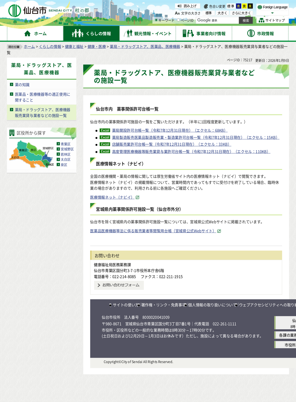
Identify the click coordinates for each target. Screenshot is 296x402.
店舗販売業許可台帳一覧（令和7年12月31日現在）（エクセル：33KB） (171, 144)
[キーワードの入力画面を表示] (156, 19)
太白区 (65, 159)
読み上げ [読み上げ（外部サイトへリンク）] (190, 6)
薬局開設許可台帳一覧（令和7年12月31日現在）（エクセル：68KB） (170, 130)
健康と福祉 (74, 46)
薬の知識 (22, 84)
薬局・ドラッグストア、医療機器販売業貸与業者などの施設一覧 (42, 112)
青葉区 (65, 143)
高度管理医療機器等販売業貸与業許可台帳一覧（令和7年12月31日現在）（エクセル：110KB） (191, 151)
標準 (231, 6)
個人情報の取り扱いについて (212, 304)
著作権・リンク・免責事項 (163, 304)
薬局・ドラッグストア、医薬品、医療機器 (145, 46)
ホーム (29, 46)
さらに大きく (241, 13)
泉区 (64, 164)
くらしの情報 (50, 46)
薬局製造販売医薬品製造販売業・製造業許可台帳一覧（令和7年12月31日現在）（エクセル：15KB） (196, 137)
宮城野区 (67, 149)
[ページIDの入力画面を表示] (178, 19)
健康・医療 (97, 46)
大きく (222, 13)
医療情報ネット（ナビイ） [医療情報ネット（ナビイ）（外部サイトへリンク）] (112, 197)
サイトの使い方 (126, 304)
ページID (185, 20)
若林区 (65, 154)
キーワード (165, 20)
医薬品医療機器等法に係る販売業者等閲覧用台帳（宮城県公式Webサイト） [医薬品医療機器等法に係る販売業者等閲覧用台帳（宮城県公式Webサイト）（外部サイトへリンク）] (153, 231)
